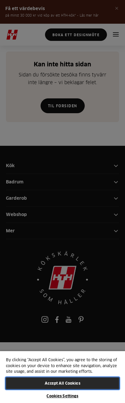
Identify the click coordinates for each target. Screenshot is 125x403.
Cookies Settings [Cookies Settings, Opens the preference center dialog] (62, 396)
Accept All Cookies (62, 383)
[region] (62, 377)
